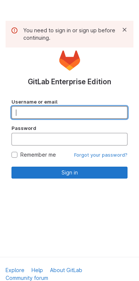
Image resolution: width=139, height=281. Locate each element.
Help (37, 270)
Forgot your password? (101, 155)
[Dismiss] (124, 29)
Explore (15, 270)
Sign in (70, 172)
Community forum (27, 278)
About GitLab (66, 270)
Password (23, 128)
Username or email (34, 102)
